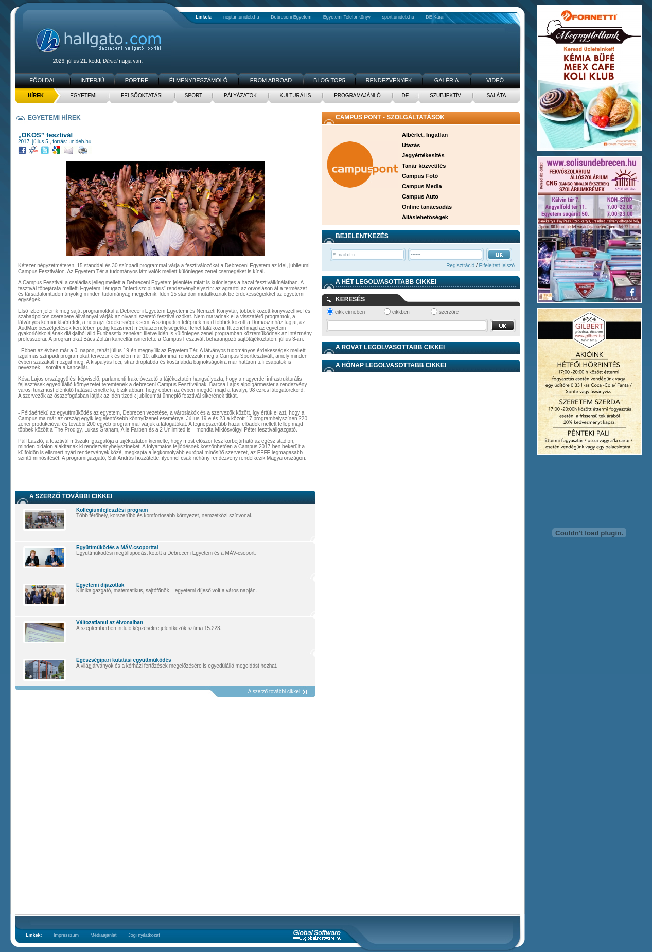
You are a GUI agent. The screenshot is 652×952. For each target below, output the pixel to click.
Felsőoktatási (142, 95)
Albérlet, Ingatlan (425, 135)
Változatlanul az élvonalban (109, 622)
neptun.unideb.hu (241, 17)
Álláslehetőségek (425, 217)
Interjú (92, 80)
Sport (193, 95)
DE (405, 95)
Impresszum (66, 935)
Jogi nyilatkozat (144, 935)
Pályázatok (240, 95)
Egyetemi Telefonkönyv (347, 17)
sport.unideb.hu (398, 17)
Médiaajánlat (104, 935)
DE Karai (435, 17)
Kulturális (295, 95)
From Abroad (271, 80)
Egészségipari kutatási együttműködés (123, 660)
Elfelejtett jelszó (497, 265)
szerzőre (449, 312)
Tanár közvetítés (424, 166)
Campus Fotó (420, 176)
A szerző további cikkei (274, 691)
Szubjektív (445, 95)
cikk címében (350, 312)
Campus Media (422, 186)
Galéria (446, 80)
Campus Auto (420, 196)
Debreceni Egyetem (291, 17)
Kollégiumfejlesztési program (112, 510)
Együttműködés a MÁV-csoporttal (117, 547)
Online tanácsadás (427, 207)
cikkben (401, 312)
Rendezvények (389, 80)
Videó (495, 80)
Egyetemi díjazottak (100, 585)
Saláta (496, 95)
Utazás (411, 145)
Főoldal (42, 80)
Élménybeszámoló (198, 80)
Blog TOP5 (329, 80)
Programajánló (357, 95)
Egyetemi (83, 95)
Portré (137, 80)
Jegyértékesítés (423, 155)
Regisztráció (460, 265)
